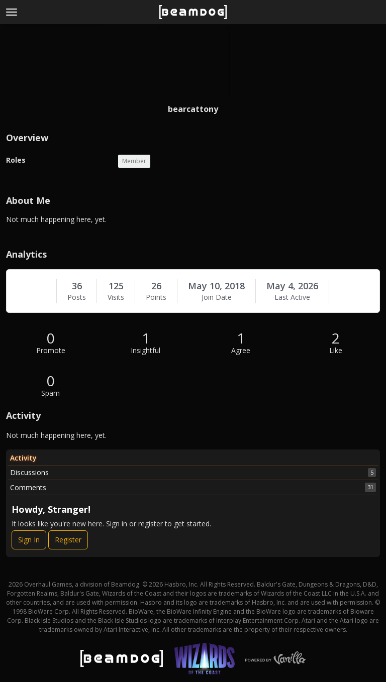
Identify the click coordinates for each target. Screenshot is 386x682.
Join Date (217, 297)
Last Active (292, 297)
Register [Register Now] (68, 539)
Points (156, 297)
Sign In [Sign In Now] (29, 539)
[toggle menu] (11, 12)
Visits (116, 297)
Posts (76, 297)
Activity (23, 458)
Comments (193, 487)
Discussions (193, 473)
